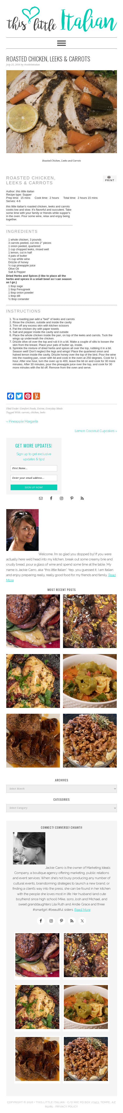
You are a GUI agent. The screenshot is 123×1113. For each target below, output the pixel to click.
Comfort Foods (28, 408)
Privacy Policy (66, 1106)
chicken (35, 412)
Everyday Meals (54, 408)
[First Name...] (34, 468)
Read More (82, 910)
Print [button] (109, 179)
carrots (25, 412)
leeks (42, 412)
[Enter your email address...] (34, 478)
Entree (40, 408)
